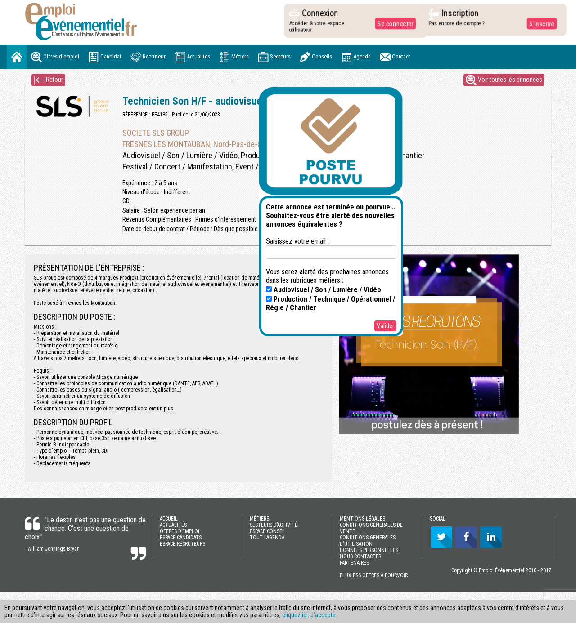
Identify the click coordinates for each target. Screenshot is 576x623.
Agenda (356, 57)
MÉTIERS (259, 519)
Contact (395, 57)
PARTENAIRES (354, 563)
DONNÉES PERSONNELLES (369, 550)
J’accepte (323, 615)
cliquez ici (295, 615)
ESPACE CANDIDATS (181, 537)
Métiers (234, 57)
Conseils (316, 57)
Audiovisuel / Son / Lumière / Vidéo (323, 289)
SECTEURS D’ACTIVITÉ (273, 525)
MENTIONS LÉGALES (362, 519)
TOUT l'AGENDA (267, 537)
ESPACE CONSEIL (268, 531)
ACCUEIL (169, 519)
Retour (48, 80)
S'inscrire (539, 23)
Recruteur (148, 57)
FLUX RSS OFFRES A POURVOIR (374, 575)
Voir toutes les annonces (504, 80)
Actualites (192, 57)
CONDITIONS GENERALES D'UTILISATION (368, 540)
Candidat (105, 57)
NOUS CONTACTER (360, 556)
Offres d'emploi (55, 57)
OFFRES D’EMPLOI (179, 531)
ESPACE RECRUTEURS (182, 544)
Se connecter (393, 23)
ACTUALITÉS (173, 525)
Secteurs (274, 57)
